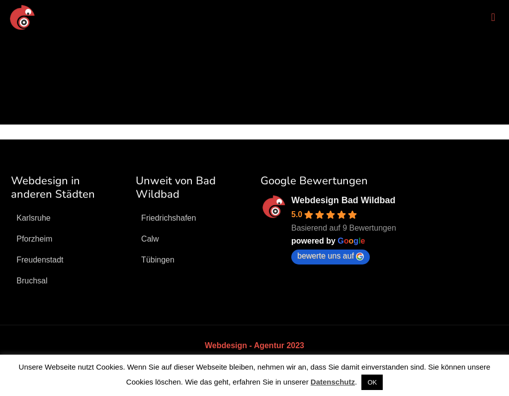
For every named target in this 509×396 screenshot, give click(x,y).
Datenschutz (333, 382)
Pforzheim (34, 239)
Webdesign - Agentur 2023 (254, 345)
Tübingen (157, 260)
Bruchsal (31, 280)
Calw (150, 239)
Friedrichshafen (168, 218)
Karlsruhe (33, 218)
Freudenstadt (39, 260)
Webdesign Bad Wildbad (343, 200)
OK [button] (372, 382)
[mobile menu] (493, 17)
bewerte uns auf (330, 256)
